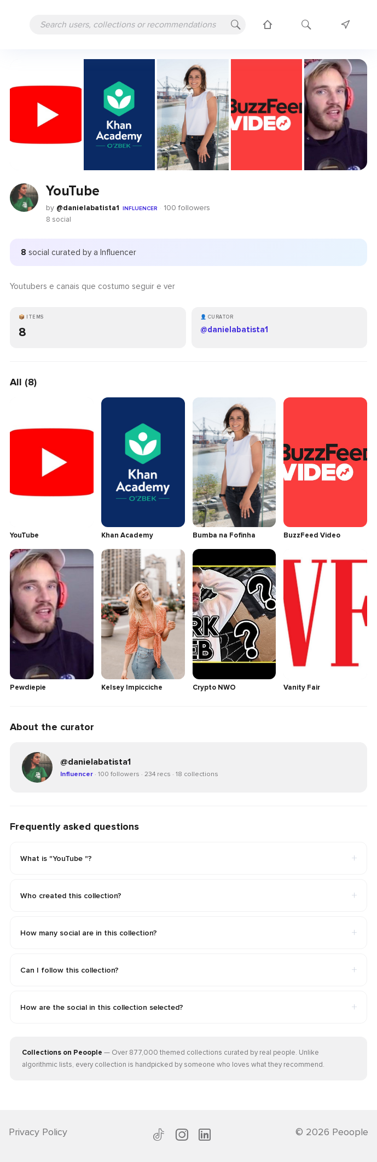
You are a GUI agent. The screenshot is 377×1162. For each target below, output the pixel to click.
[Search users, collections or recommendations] (138, 24)
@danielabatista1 (87, 207)
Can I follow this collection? (188, 970)
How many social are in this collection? (188, 932)
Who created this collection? (188, 895)
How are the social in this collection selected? (188, 1007)
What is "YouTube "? (188, 858)
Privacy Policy (38, 1132)
